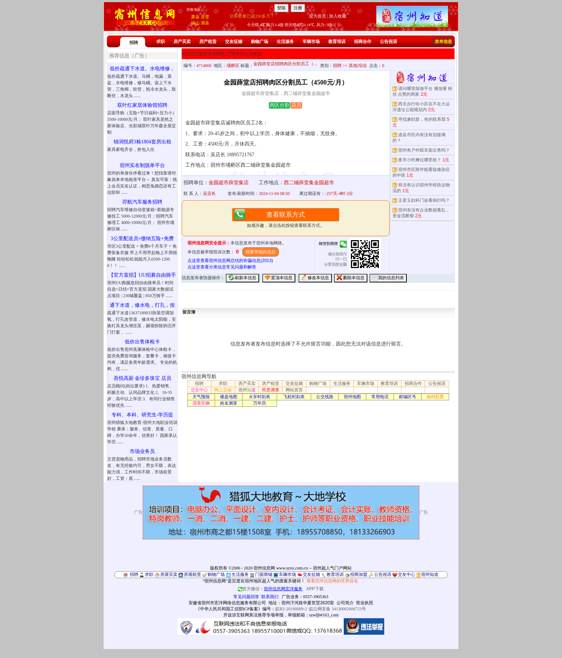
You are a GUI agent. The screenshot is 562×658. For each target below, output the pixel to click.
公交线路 (324, 396)
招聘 (133, 42)
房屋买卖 (168, 574)
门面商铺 (263, 574)
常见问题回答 (246, 596)
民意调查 (270, 389)
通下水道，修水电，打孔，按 (142, 305)
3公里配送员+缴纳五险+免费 (142, 238)
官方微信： (271, 588)
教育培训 (337, 41)
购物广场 (259, 41)
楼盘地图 (228, 396)
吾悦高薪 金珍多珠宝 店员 (142, 378)
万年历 (259, 403)
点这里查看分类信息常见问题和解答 (221, 267)
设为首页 (317, 16)
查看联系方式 (285, 214)
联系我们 (269, 596)
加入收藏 (337, 16)
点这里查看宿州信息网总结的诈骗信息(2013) (230, 260)
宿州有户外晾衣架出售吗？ (424, 150)
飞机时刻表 (294, 396)
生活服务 (285, 41)
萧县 (195, 16)
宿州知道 (429, 574)
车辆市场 (311, 41)
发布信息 (443, 41)
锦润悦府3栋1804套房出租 (142, 141)
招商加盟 (358, 574)
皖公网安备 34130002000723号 (337, 608)
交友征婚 (233, 41)
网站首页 (294, 389)
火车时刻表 (259, 396)
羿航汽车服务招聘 (142, 202)
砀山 (195, 22)
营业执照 (364, 602)
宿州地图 (352, 396)
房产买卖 (182, 41)
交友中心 (199, 389)
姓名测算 (228, 403)
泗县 (205, 22)
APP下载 (315, 588)
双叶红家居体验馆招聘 (142, 105)
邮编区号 (407, 396)
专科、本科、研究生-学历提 (142, 415)
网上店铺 (223, 389)
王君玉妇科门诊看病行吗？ (424, 200)
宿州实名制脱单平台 (142, 165)
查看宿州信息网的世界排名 (332, 580)
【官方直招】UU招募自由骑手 (142, 275)
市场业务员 (142, 451)
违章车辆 (201, 403)
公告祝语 (388, 41)
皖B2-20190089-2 (291, 608)
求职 (160, 41)
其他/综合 (358, 65)
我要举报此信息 (261, 251)
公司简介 (345, 602)
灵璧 (205, 16)
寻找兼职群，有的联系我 (422, 119)
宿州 (247, 389)
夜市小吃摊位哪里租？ (419, 159)
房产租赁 (207, 41)
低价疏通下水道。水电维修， (142, 68)
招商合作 (362, 41)
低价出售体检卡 (142, 341)
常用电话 (380, 396)
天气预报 (201, 396)
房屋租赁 (192, 574)
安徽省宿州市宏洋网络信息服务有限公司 (227, 602)
